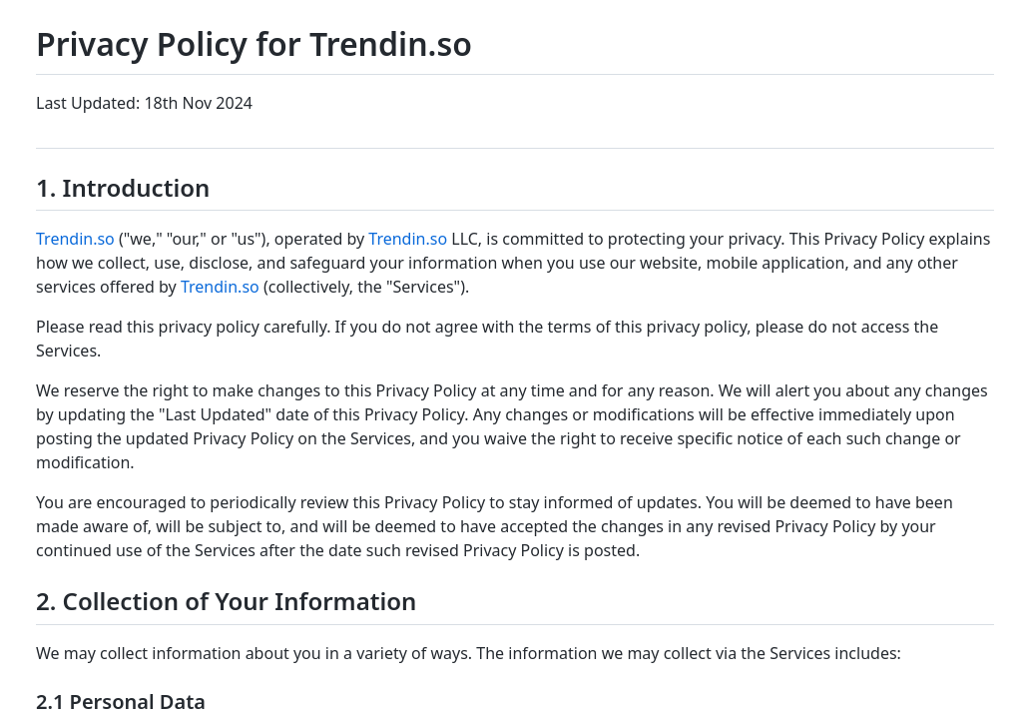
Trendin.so (75, 239)
